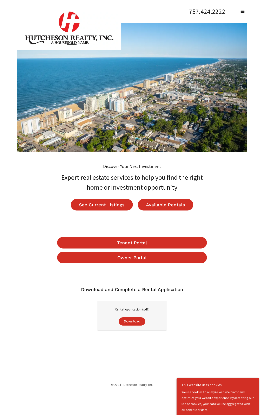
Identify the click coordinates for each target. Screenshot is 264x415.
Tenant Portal (132, 242)
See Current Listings (102, 204)
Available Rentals (165, 204)
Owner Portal (132, 257)
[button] (242, 11)
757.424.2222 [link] (207, 11)
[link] (69, 10)
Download (132, 321)
